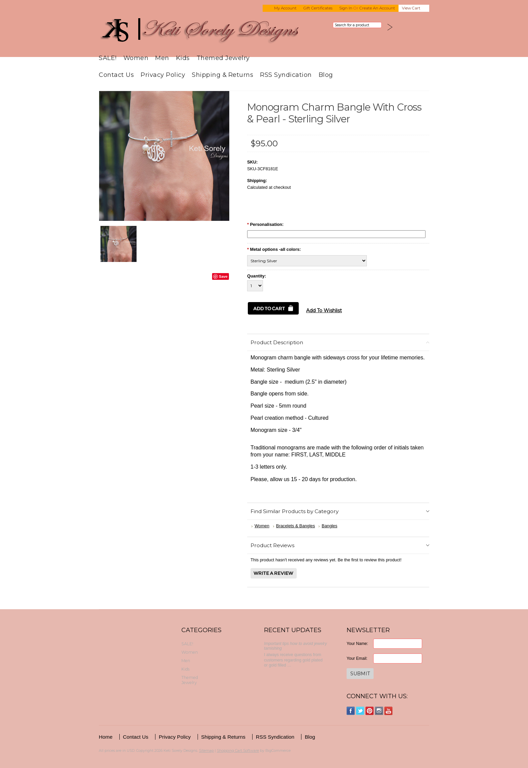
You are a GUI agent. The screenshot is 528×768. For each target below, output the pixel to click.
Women (136, 57)
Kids (183, 57)
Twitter (360, 711)
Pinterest (369, 711)
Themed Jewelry (223, 57)
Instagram (379, 711)
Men (162, 57)
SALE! (108, 57)
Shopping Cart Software (238, 750)
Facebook (351, 711)
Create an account (377, 8)
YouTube (388, 711)
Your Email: (357, 658)
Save (223, 276)
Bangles (329, 525)
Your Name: (357, 643)
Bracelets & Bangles (295, 525)
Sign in (345, 8)
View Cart (411, 8)
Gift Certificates (317, 8)
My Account (285, 8)
